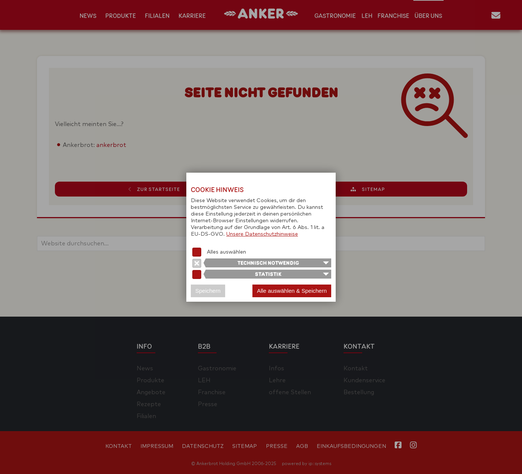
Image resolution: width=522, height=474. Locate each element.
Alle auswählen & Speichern (292, 291)
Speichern (208, 291)
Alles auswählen (226, 252)
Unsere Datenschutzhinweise (262, 234)
